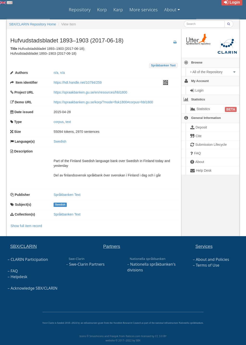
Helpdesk (19, 276)
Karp (118, 9)
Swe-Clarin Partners (87, 264)
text (68, 122)
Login (232, 2)
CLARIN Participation (29, 259)
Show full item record (26, 226)
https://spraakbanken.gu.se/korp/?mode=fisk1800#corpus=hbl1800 (103, 102)
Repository (80, 9)
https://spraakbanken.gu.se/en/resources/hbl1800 (90, 92)
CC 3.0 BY (160, 336)
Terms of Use (207, 265)
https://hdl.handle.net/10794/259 (78, 82)
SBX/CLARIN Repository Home (32, 24)
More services (143, 9)
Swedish (60, 204)
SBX (138, 340)
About (170, 9)
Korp (102, 9)
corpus (59, 122)
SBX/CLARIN (23, 246)
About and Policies (212, 259)
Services (204, 246)
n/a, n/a (59, 73)
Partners (111, 246)
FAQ (14, 271)
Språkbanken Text (163, 65)
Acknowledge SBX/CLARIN (34, 288)
